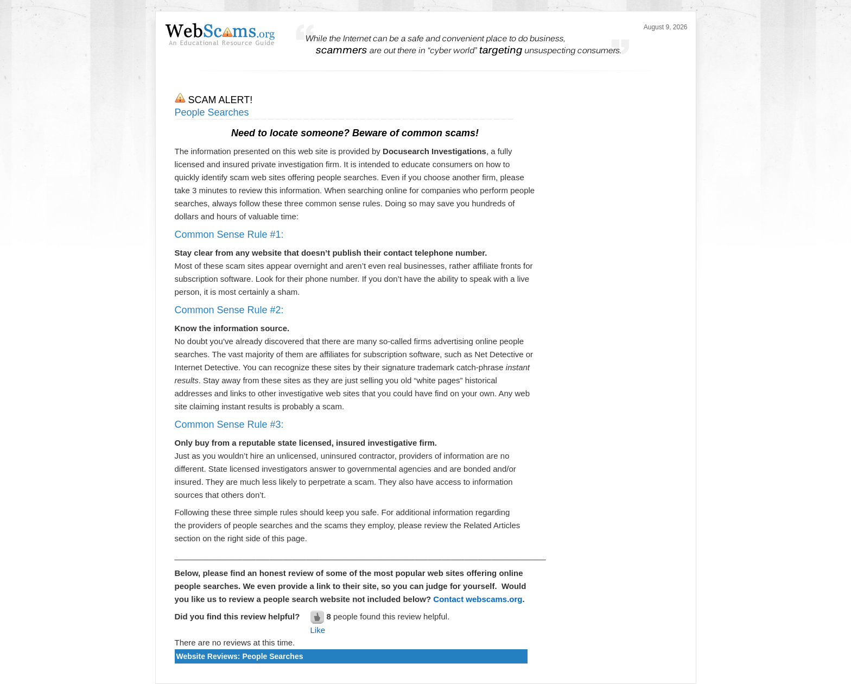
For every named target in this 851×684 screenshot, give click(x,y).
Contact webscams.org (477, 599)
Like (318, 630)
